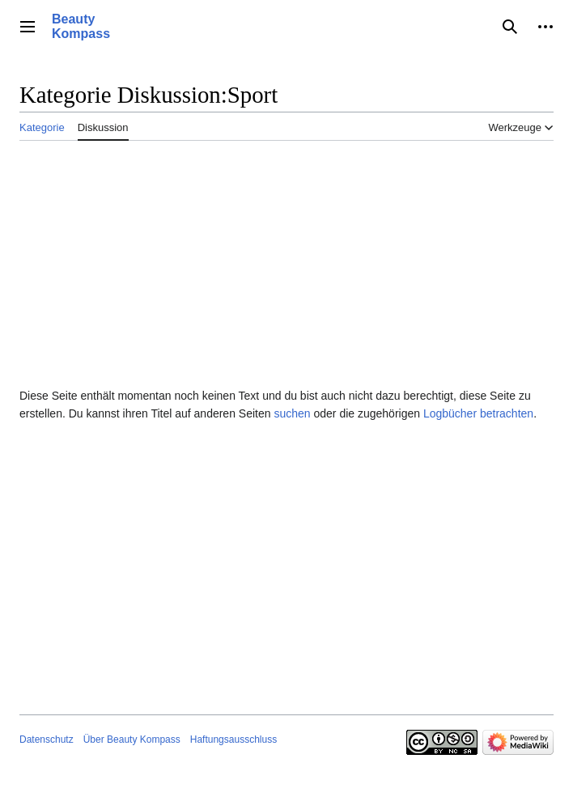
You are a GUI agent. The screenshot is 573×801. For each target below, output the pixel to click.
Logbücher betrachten (478, 413)
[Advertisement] (286, 260)
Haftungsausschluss (233, 739)
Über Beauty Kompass (131, 739)
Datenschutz (46, 739)
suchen (292, 413)
